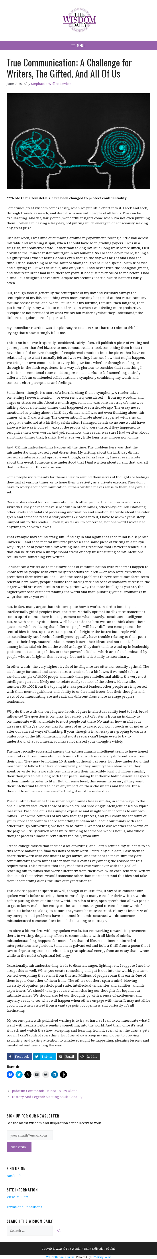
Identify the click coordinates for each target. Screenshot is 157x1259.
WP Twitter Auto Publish (60, 1257)
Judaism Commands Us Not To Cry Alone (44, 1090)
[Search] (59, 1231)
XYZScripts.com (102, 1257)
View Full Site (18, 1197)
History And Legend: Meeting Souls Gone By (47, 1096)
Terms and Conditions (24, 1207)
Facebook (14, 1175)
